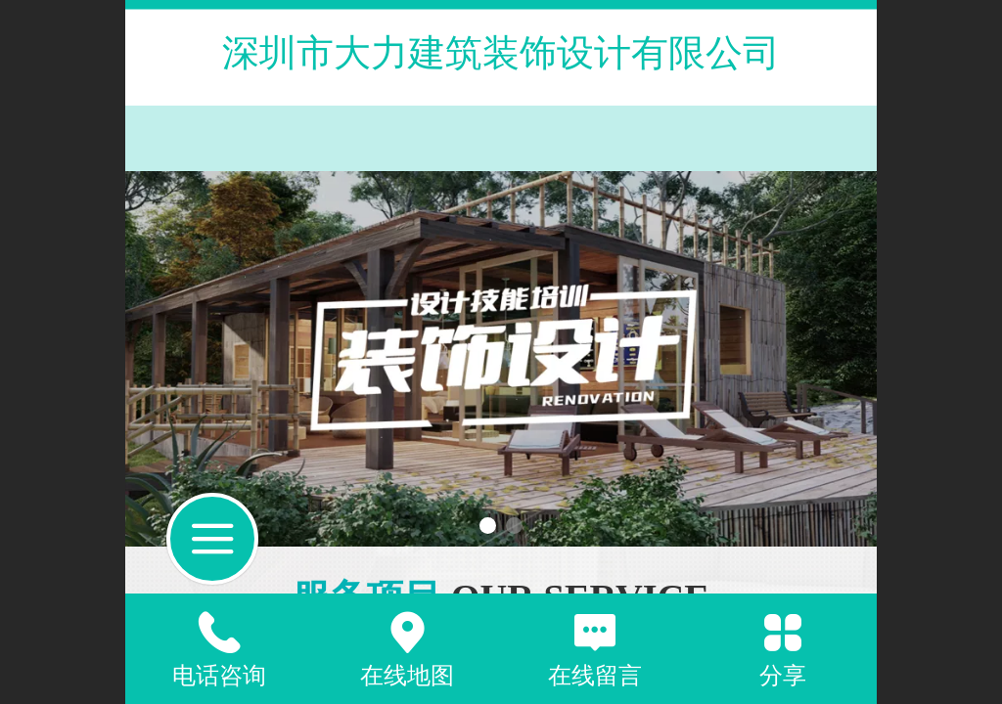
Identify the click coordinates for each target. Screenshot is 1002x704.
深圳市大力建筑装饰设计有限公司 (501, 52)
